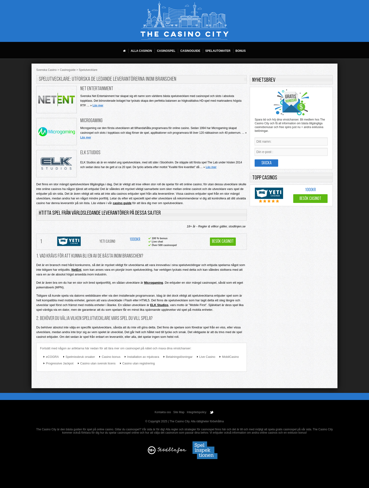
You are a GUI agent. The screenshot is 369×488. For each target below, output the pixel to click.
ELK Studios (90, 153)
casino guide (122, 203)
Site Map (178, 412)
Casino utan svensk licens (98, 363)
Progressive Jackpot (59, 363)
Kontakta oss (163, 412)
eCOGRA (52, 357)
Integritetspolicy (196, 412)
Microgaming (91, 121)
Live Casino (207, 357)
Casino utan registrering (138, 363)
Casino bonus (111, 357)
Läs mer (97, 105)
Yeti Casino (107, 241)
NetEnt (76, 269)
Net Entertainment (96, 89)
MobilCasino (230, 357)
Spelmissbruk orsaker (80, 357)
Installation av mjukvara (143, 357)
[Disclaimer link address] (171, 452)
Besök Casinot (223, 241)
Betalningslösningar (179, 357)
